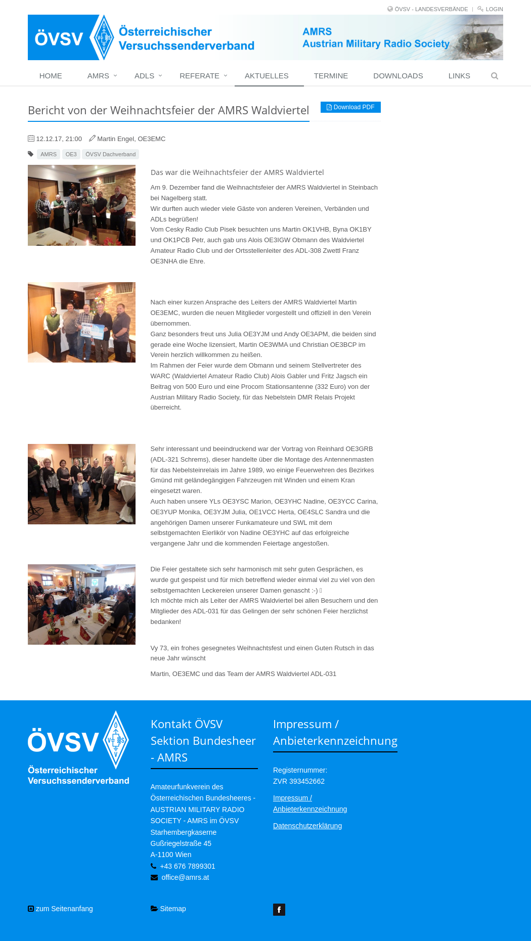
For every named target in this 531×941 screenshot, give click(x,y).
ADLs (144, 75)
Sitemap (168, 909)
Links (459, 75)
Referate (199, 75)
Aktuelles (267, 75)
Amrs (98, 75)
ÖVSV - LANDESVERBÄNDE (431, 9)
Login (494, 9)
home (50, 75)
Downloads (398, 75)
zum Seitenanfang (60, 909)
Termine (331, 75)
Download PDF (350, 107)
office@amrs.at (185, 877)
